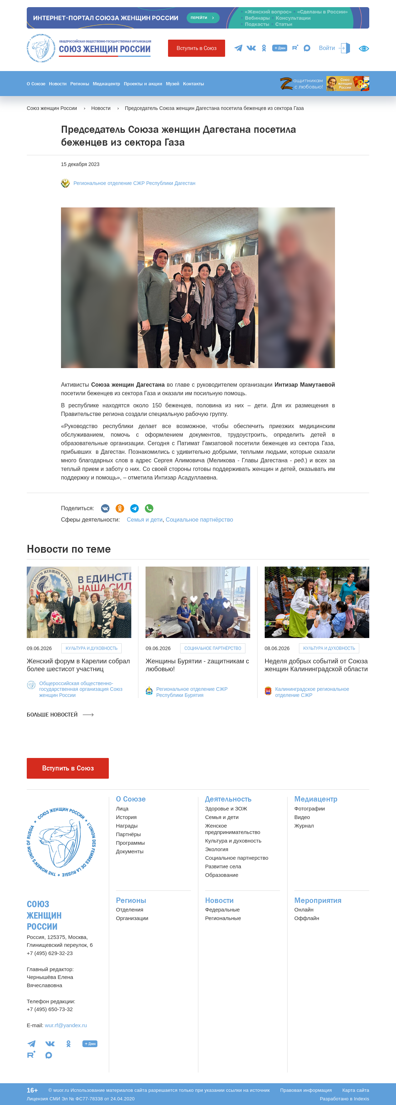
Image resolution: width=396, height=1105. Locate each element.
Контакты (193, 83)
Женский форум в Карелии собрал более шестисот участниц (78, 665)
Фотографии (309, 808)
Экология (216, 849)
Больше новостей (60, 715)
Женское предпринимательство (232, 829)
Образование (221, 875)
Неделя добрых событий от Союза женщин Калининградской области (316, 665)
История (126, 817)
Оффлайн (306, 918)
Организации (132, 918)
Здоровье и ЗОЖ (226, 808)
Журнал (304, 826)
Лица (122, 808)
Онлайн (304, 909)
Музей (172, 83)
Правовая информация (306, 1090)
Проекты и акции (143, 83)
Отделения (129, 909)
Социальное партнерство (236, 858)
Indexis (361, 1098)
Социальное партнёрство (199, 520)
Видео (302, 817)
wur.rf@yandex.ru (66, 1025)
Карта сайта (355, 1090)
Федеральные (222, 909)
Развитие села (223, 866)
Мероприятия (317, 900)
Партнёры (128, 834)
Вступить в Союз (197, 48)
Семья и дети (144, 520)
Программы (130, 843)
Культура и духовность (91, 648)
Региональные (223, 918)
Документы (129, 851)
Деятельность (228, 799)
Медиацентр (106, 83)
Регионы (79, 83)
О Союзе (36, 83)
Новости (58, 83)
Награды (127, 826)
